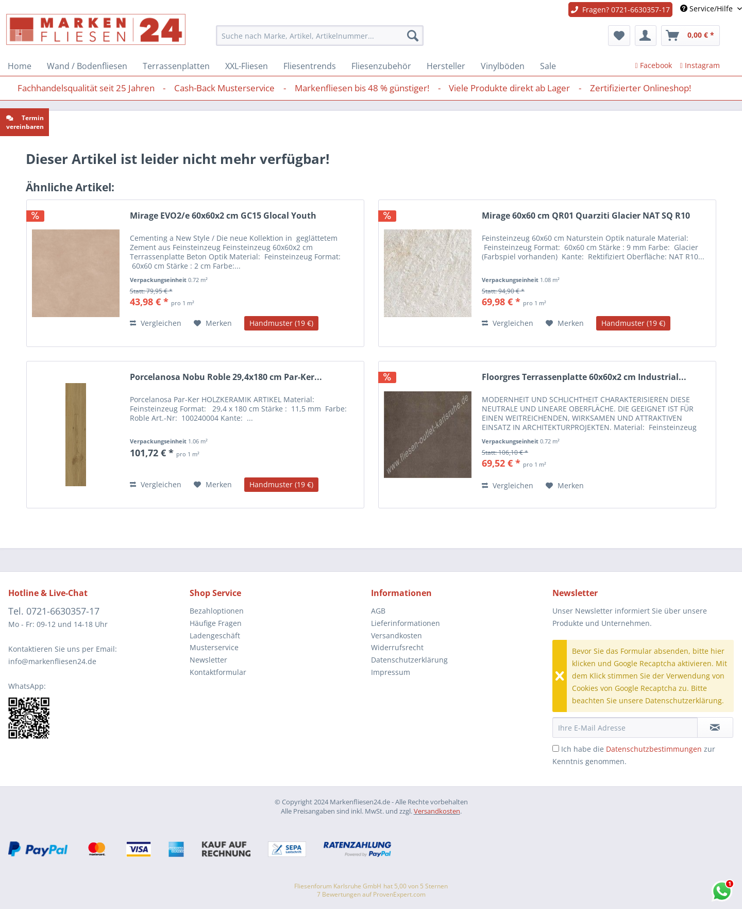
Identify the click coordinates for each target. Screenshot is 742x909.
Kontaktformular (218, 672)
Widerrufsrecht (397, 647)
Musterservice (214, 647)
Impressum (390, 672)
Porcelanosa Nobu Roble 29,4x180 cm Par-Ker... (226, 377)
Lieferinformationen (405, 623)
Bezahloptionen (217, 611)
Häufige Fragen (216, 623)
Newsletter (208, 660)
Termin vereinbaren (25, 122)
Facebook (653, 65)
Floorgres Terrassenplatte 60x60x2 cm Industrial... (584, 377)
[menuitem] (320, 35)
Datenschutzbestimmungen (654, 749)
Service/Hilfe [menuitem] (707, 8)
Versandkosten (396, 635)
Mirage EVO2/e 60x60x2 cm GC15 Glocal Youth (223, 215)
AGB (378, 611)
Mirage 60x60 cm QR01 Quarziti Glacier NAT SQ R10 (586, 215)
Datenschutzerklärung (409, 660)
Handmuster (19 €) (281, 323)
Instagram (700, 65)
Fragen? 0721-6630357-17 (620, 9)
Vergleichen (155, 323)
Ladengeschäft (215, 635)
